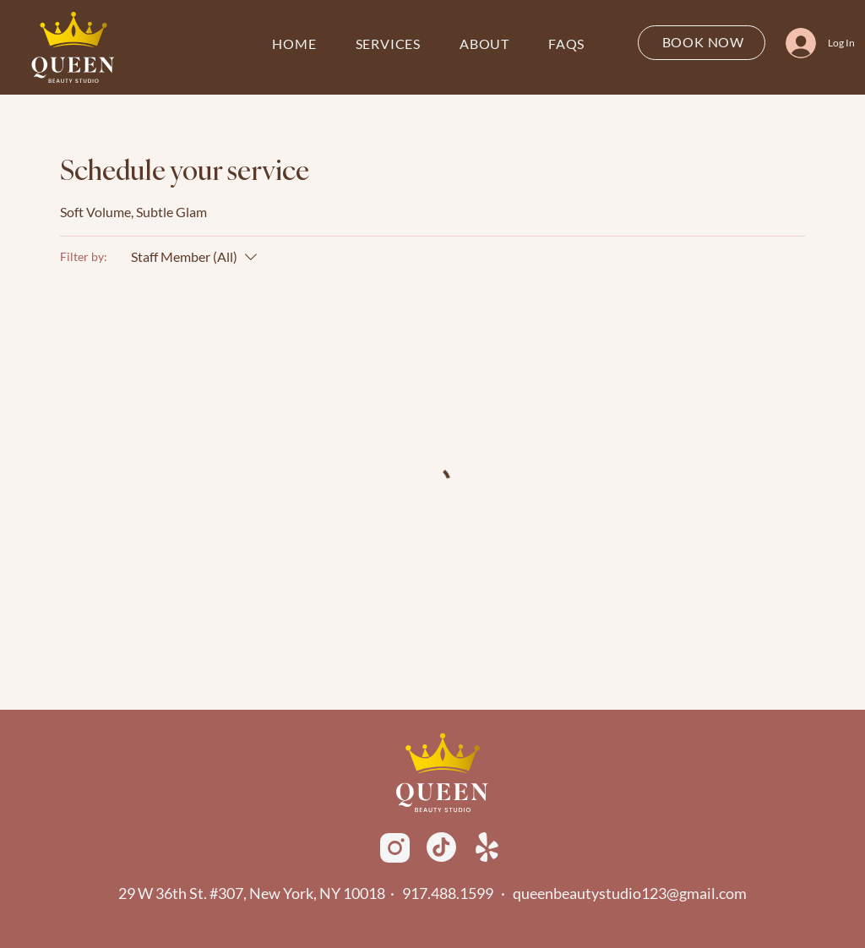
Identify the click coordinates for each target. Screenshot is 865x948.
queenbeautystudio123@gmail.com (630, 893)
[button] (388, 44)
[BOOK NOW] (701, 43)
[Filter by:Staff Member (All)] (196, 257)
